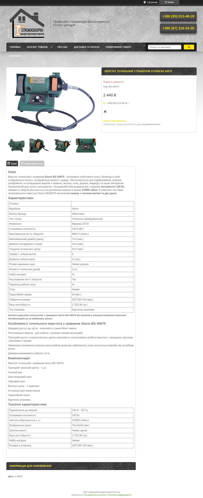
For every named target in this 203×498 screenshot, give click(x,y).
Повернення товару (118, 47)
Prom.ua (116, 492)
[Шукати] (189, 47)
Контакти (15, 56)
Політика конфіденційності (120, 495)
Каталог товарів (37, 47)
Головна (15, 47)
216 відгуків (152, 2)
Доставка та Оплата (87, 47)
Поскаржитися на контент (95, 495)
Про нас (63, 47)
